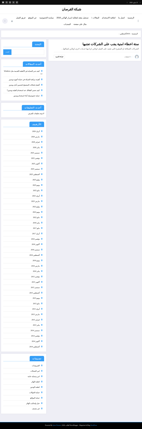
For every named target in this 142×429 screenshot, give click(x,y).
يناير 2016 (36, 271)
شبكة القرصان (71, 9)
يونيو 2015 (36, 298)
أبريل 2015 (36, 309)
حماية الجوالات (34, 392)
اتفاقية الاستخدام (108, 18)
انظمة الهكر (35, 382)
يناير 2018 (36, 223)
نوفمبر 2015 (35, 277)
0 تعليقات (127, 57)
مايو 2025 (36, 190)
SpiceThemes (57, 425)
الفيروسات (36, 366)
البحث (38, 44)
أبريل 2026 (36, 131)
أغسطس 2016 (34, 255)
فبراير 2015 (36, 320)
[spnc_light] (5, 21)
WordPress (93, 425)
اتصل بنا (121, 18)
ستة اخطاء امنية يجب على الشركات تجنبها (110, 44)
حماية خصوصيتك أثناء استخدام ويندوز (26, 96)
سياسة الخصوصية (46, 18)
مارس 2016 (35, 266)
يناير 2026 (36, 147)
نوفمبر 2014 (35, 336)
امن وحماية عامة (34, 376)
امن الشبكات (35, 371)
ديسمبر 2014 (35, 330)
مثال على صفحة (80, 24)
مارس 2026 (35, 137)
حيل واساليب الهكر (33, 403)
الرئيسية (131, 18)
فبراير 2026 (36, 142)
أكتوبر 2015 (36, 282)
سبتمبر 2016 (35, 250)
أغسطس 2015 (34, 293)
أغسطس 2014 (34, 347)
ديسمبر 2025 (35, 153)
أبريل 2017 (36, 234)
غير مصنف (36, 409)
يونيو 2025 (36, 185)
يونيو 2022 (36, 212)
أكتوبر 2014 (36, 341)
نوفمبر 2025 (35, 158)
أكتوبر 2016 (36, 244)
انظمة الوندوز (35, 387)
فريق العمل (20, 18)
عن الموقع (32, 18)
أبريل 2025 (36, 196)
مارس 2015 (35, 314)
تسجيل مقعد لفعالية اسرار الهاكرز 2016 (72, 18)
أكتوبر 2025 (36, 164)
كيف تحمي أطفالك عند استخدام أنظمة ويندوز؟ (23, 90)
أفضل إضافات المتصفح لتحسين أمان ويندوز (24, 85)
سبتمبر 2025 (35, 169)
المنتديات (67, 24)
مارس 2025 (35, 201)
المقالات (95, 18)
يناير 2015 (36, 325)
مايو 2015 (36, 303)
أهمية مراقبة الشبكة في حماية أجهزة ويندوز (24, 79)
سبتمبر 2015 (35, 287)
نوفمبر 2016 (35, 239)
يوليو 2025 (36, 180)
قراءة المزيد (59, 57)
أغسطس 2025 (34, 174)
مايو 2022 (36, 217)
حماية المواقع (35, 398)
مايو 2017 (36, 228)
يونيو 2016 (36, 260)
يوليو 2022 (36, 207)
